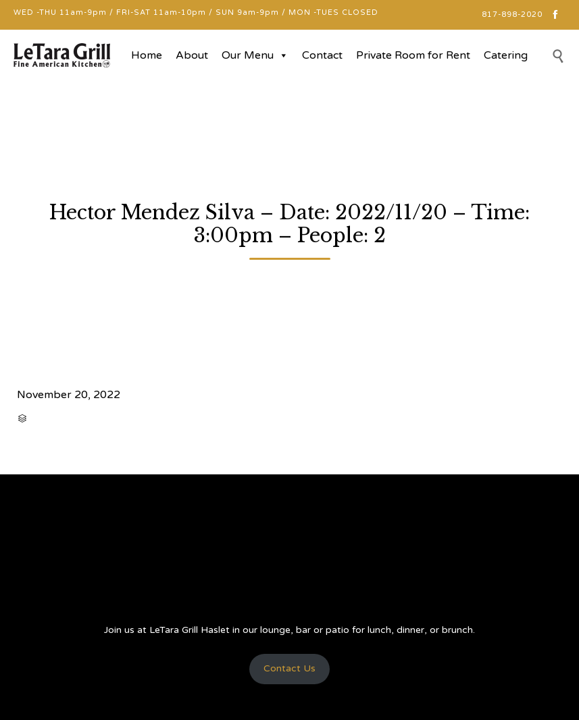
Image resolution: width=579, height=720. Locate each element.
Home (146, 55)
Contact (322, 55)
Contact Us (289, 668)
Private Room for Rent (413, 55)
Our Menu (255, 55)
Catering (506, 55)
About (192, 55)
